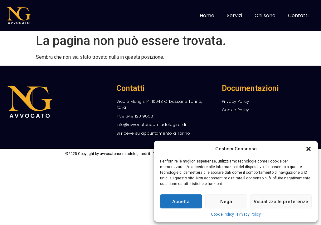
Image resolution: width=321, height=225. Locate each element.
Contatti (298, 15)
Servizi (234, 15)
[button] (308, 149)
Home (207, 15)
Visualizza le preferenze (281, 201)
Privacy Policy (249, 214)
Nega (226, 201)
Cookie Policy (222, 214)
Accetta (181, 201)
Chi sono (265, 15)
